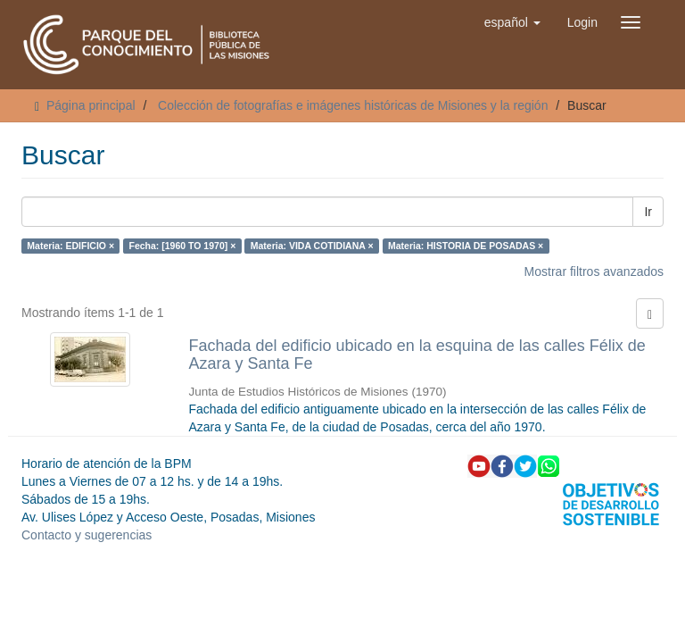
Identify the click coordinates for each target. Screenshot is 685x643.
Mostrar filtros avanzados (594, 271)
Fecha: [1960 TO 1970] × (182, 245)
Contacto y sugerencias (86, 535)
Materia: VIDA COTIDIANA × (312, 245)
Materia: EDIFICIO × (70, 245)
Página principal (91, 105)
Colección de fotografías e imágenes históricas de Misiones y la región (353, 105)
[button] (512, 22)
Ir (648, 212)
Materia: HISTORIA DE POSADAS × (465, 245)
